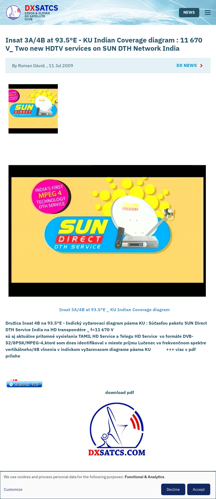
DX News (187, 65)
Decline (173, 489)
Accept (199, 489)
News (189, 12)
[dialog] (108, 485)
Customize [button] (13, 489)
